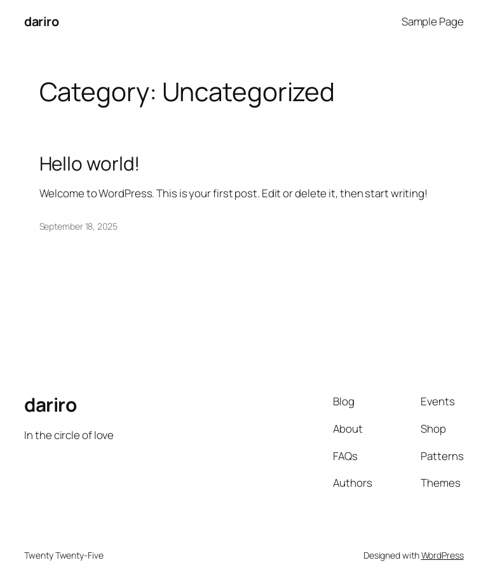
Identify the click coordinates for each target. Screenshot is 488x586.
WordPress (442, 555)
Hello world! (89, 163)
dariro (41, 21)
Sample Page (433, 21)
